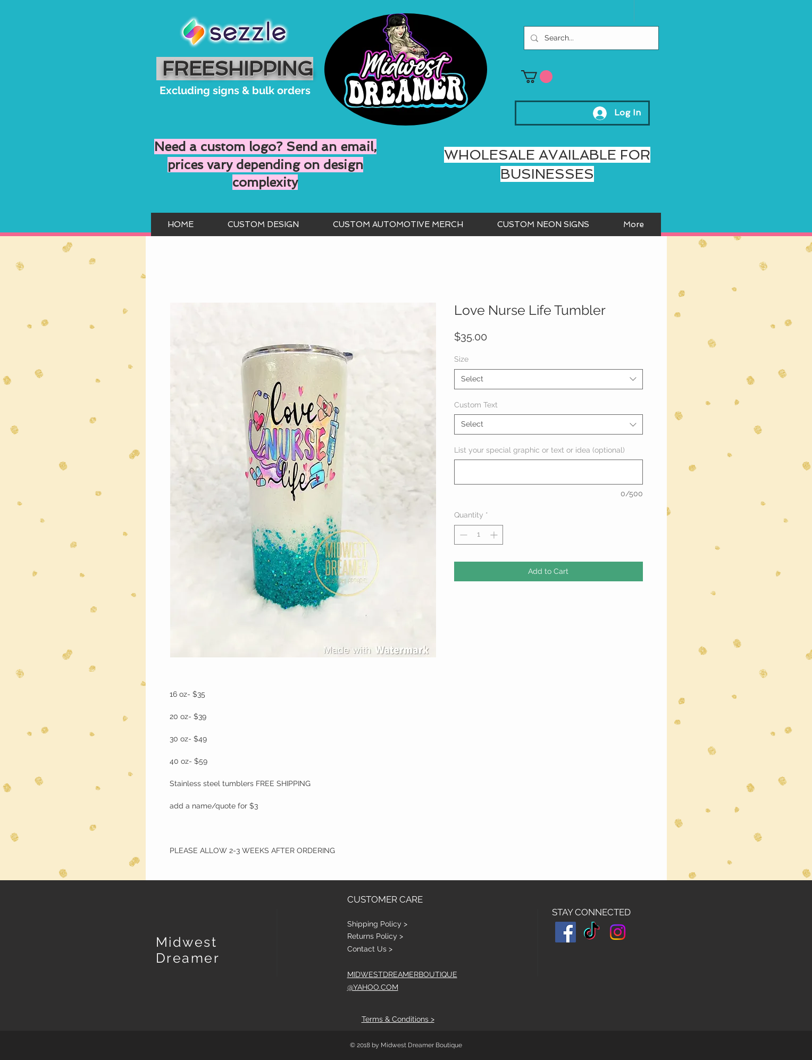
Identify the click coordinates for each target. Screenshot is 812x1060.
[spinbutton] (478, 534)
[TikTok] (591, 932)
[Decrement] (462, 534)
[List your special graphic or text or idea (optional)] (548, 472)
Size (461, 359)
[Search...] (590, 38)
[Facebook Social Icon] (565, 932)
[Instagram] (617, 932)
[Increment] (494, 534)
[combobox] (548, 379)
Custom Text (476, 404)
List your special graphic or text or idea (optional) (539, 450)
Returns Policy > (375, 936)
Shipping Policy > (377, 924)
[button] (537, 76)
